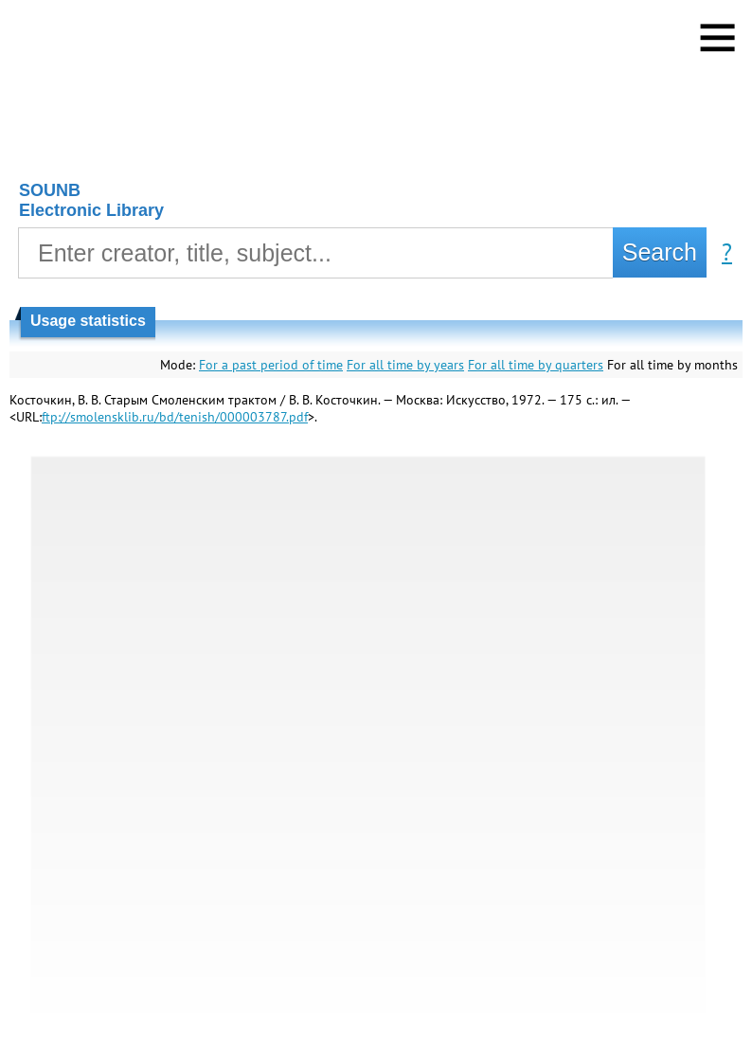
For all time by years (405, 364)
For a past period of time (271, 364)
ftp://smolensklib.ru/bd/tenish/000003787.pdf (175, 416)
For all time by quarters (535, 364)
